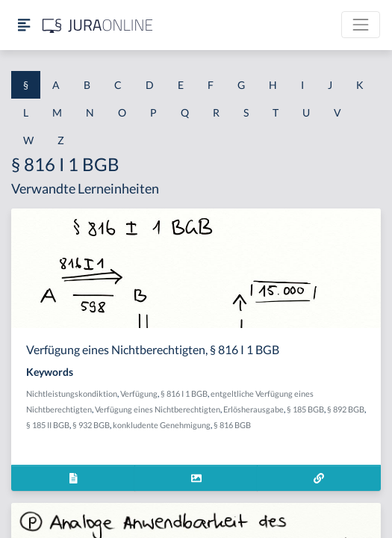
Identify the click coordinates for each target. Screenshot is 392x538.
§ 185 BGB (305, 409)
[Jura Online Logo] (98, 25)
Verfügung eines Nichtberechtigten (157, 409)
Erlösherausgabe (253, 409)
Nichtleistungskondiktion (71, 393)
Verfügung (139, 393)
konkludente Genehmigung (162, 425)
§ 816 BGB (232, 425)
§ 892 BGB (345, 409)
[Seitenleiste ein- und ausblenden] (24, 25)
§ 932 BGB (91, 425)
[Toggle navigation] (360, 24)
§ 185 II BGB (47, 425)
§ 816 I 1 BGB (184, 393)
